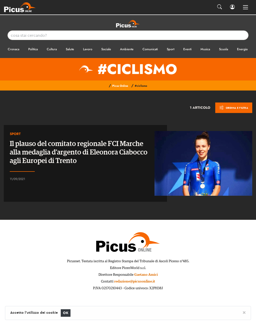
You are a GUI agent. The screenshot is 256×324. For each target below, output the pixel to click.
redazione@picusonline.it (134, 281)
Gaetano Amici (146, 274)
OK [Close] (65, 312)
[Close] (244, 312)
